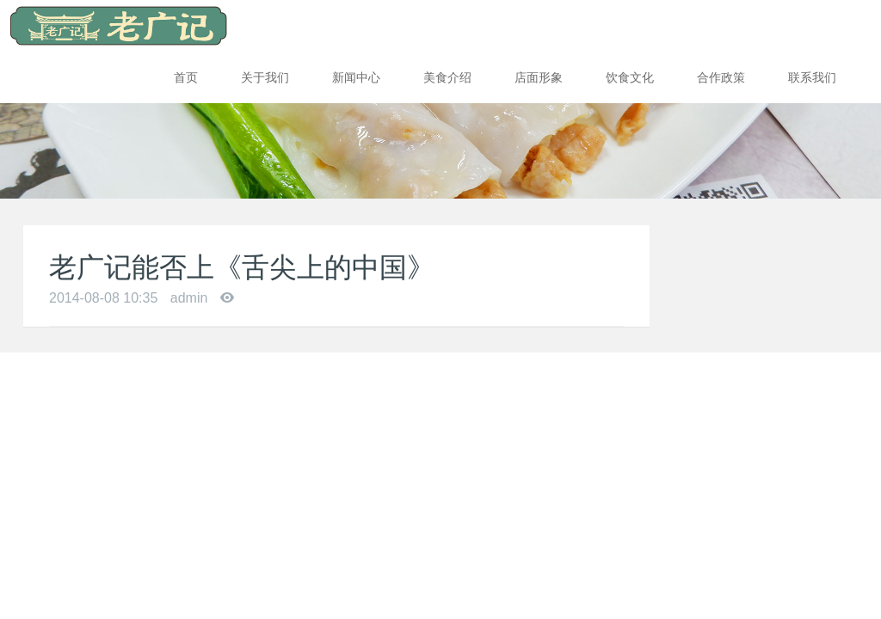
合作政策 (721, 77)
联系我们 (812, 77)
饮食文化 (630, 77)
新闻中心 (356, 77)
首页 (186, 77)
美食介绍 (447, 77)
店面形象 (538, 77)
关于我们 (265, 77)
